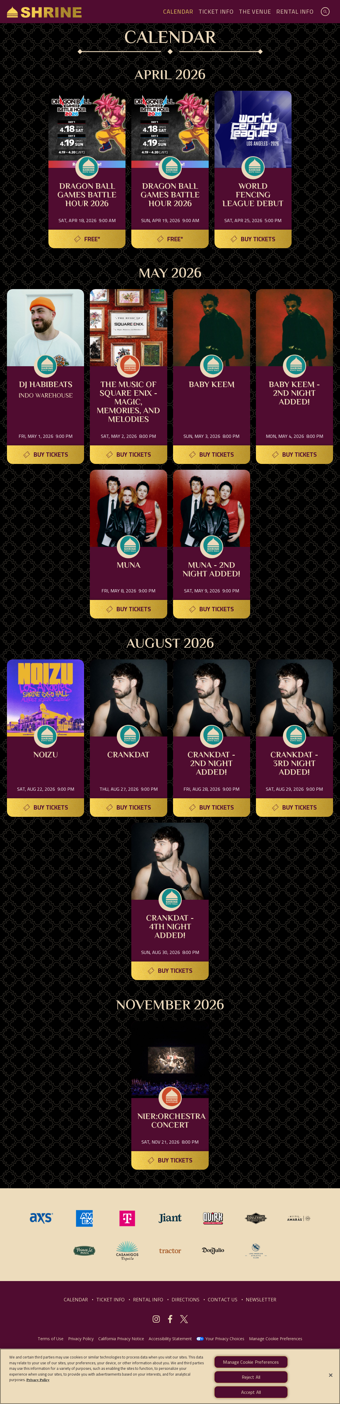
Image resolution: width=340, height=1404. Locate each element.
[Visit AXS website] (42, 1218)
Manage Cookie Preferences (275, 1338)
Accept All (251, 1394)
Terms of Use (50, 1338)
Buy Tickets (258, 239)
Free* (92, 239)
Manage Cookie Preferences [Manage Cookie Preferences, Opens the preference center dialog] (251, 1364)
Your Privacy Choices (224, 1338)
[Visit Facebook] (170, 1319)
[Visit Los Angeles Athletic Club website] (256, 1250)
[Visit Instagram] (156, 1319)
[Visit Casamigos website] (127, 1250)
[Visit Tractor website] (170, 1250)
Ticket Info (216, 11)
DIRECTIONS (185, 1299)
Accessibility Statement (170, 1338)
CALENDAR (76, 1299)
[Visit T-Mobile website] (127, 1218)
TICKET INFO (110, 1299)
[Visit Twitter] (184, 1319)
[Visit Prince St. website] (84, 1250)
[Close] (330, 1377)
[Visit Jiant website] (170, 1218)
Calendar (178, 11)
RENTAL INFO (148, 1299)
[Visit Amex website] (84, 1218)
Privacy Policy (81, 1338)
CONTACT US (222, 1299)
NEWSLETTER (261, 1299)
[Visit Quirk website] (213, 1218)
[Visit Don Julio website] (213, 1250)
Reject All (251, 1379)
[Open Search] (325, 11)
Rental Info (295, 11)
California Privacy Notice (121, 1338)
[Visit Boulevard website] (256, 1218)
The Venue (255, 11)
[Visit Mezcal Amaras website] (299, 1218)
